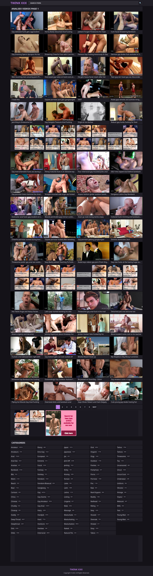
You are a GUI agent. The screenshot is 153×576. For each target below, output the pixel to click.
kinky (68, 469)
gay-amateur (45, 501)
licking (68, 496)
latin (68, 487)
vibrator (122, 487)
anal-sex (16, 460)
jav (67, 456)
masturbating (71, 519)
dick (15, 528)
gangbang (44, 487)
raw (94, 487)
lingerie (69, 501)
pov (94, 483)
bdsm (15, 478)
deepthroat (17, 523)
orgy (95, 456)
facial (42, 465)
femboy (42, 474)
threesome (123, 456)
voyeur (121, 496)
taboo (95, 532)
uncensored (123, 465)
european (43, 456)
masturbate (70, 514)
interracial (44, 532)
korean (68, 478)
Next (94, 407)
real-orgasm (97, 492)
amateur (17, 447)
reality (95, 496)
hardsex (43, 528)
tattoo (121, 447)
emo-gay (43, 451)
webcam (122, 501)
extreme (43, 460)
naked (68, 528)
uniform (122, 483)
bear (15, 487)
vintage (122, 492)
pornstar (96, 478)
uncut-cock (123, 474)
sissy (95, 528)
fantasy (42, 469)
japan (68, 447)
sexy (95, 510)
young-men (123, 519)
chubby (16, 505)
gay (42, 492)
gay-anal (44, 505)
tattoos (122, 451)
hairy (42, 510)
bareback (17, 469)
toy (120, 460)
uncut (121, 469)
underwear (123, 478)
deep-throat (18, 519)
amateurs (16, 451)
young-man (123, 514)
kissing (69, 474)
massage (69, 510)
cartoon (16, 492)
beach (15, 483)
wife (120, 505)
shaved (96, 514)
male (68, 505)
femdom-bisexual (46, 483)
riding (95, 505)
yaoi (120, 510)
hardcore (43, 523)
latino (68, 492)
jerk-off (69, 460)
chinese (16, 501)
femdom (43, 478)
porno (95, 474)
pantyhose (97, 469)
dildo (15, 532)
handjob (43, 514)
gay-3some (44, 496)
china (15, 496)
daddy (15, 514)
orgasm (96, 451)
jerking (69, 465)
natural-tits (70, 532)
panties (95, 465)
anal (15, 456)
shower (95, 523)
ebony (42, 447)
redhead (96, 501)
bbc (14, 474)
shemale (96, 519)
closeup (16, 510)
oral (94, 447)
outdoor (96, 460)
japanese (69, 451)
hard (42, 519)
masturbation (71, 523)
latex (68, 483)
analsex (16, 465)
